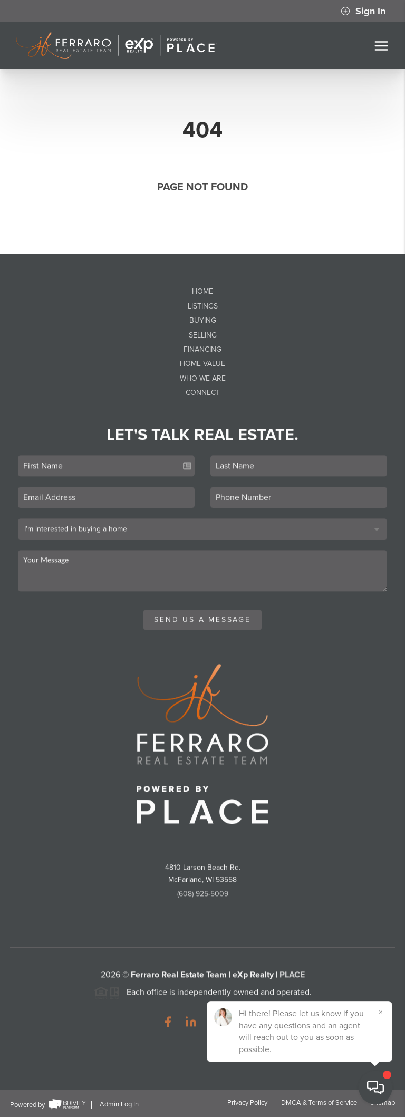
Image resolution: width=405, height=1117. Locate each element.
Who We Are (203, 378)
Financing (202, 349)
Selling (203, 335)
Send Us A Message (202, 626)
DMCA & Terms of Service (319, 1103)
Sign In (363, 11)
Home (202, 291)
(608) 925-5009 (202, 900)
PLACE (292, 981)
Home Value (202, 363)
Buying (202, 320)
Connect (203, 392)
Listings (203, 306)
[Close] (381, 1012)
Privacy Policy (247, 1103)
